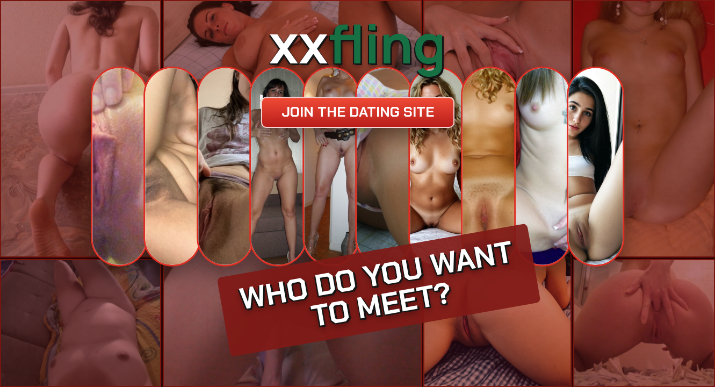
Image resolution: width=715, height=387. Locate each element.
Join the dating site (357, 112)
